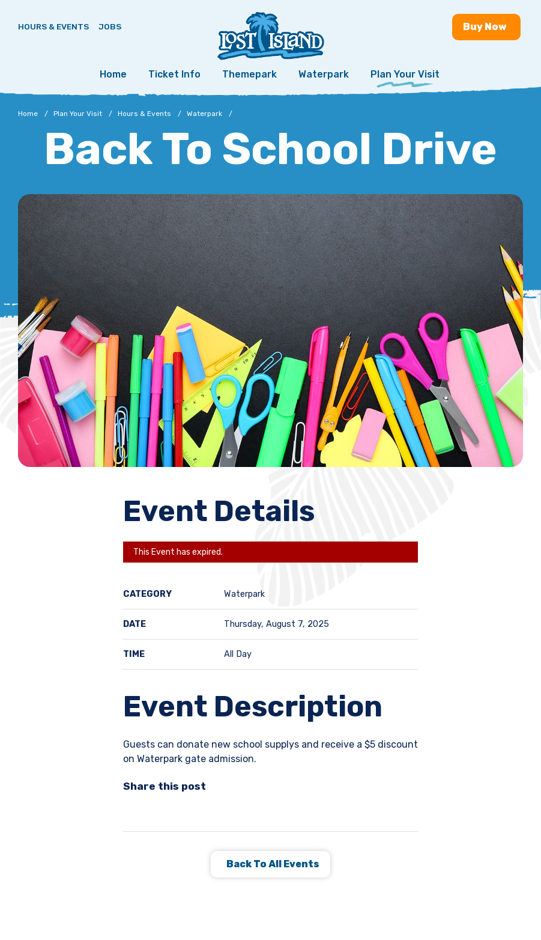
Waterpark (323, 74)
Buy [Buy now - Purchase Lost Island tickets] (486, 26)
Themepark (249, 74)
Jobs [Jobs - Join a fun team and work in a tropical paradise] (109, 26)
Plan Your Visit (405, 74)
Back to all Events (272, 864)
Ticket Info (174, 74)
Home (113, 74)
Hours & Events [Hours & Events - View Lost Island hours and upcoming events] (53, 26)
